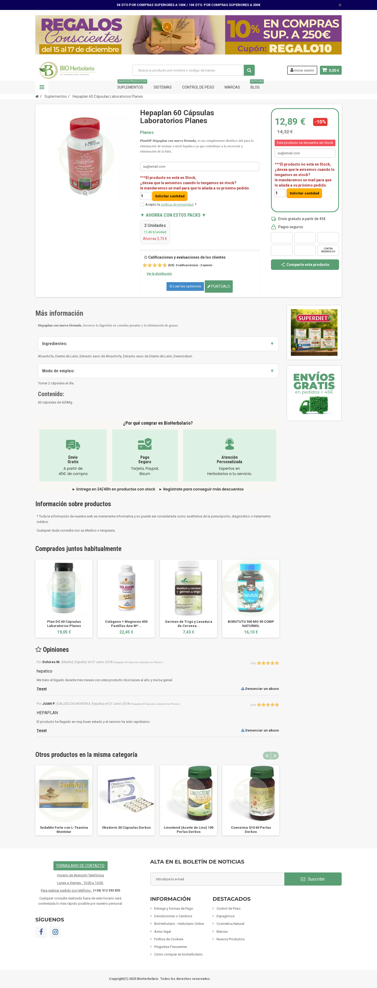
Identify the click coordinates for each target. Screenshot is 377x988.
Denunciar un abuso (260, 689)
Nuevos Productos (231, 939)
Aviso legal (162, 932)
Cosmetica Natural (230, 924)
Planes (147, 132)
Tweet (42, 689)
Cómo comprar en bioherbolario (178, 954)
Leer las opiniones (185, 286)
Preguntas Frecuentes (170, 947)
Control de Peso (198, 87)
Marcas (232, 87)
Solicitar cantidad (170, 196)
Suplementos (132, 85)
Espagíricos (226, 916)
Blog (257, 85)
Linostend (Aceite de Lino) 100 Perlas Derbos (188, 830)
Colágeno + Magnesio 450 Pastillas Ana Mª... (126, 624)
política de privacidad (177, 204)
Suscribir (313, 879)
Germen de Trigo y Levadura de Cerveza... (188, 624)
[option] (64, 598)
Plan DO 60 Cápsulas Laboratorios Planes (64, 624)
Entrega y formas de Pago (173, 908)
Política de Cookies (168, 939)
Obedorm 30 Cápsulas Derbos (126, 827)
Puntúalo (218, 286)
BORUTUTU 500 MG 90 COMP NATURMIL (251, 624)
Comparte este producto (305, 265)
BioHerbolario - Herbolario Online (179, 924)
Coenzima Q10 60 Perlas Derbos (251, 830)
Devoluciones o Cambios (173, 916)
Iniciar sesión (302, 70)
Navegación (41, 87)
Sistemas (163, 87)
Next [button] (275, 756)
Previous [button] (267, 756)
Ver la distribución (159, 274)
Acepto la (170, 204)
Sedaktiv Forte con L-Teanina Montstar (64, 830)
